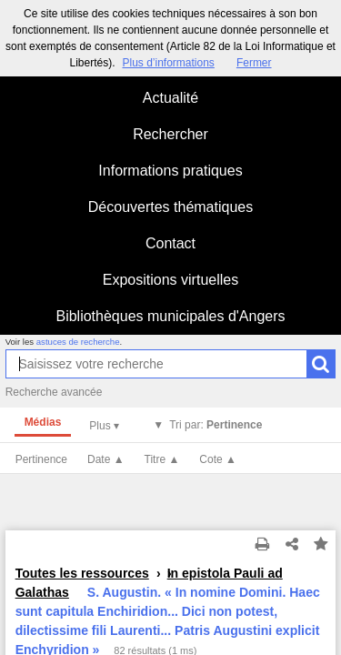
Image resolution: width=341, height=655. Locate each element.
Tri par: (215, 424)
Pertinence (41, 459)
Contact (170, 243)
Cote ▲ (217, 459)
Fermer (254, 62)
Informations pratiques (170, 170)
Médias (43, 422)
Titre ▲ (162, 459)
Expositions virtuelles (170, 279)
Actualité (170, 98)
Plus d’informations (168, 62)
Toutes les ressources (82, 573)
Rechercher (170, 134)
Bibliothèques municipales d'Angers (170, 316)
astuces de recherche (78, 342)
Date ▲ (106, 459)
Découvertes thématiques (170, 207)
